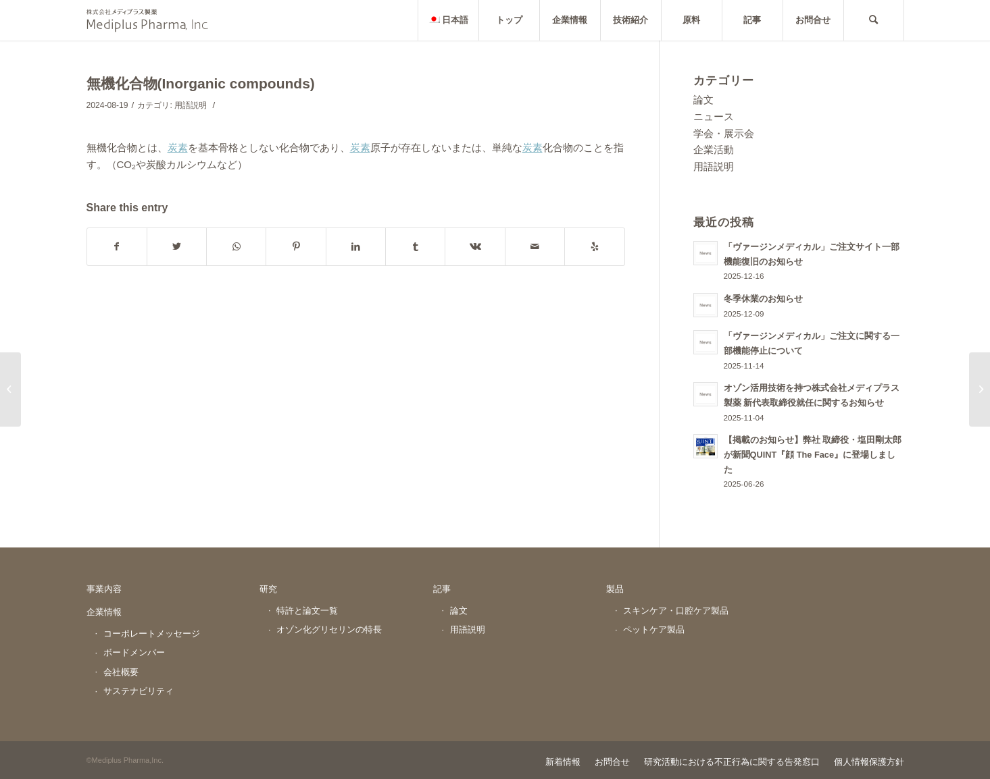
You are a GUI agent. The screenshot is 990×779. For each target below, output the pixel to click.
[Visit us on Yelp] (594, 246)
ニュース (713, 116)
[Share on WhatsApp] (236, 246)
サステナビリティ (138, 691)
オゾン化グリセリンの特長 (329, 629)
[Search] (873, 20)
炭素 (178, 147)
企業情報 (104, 612)
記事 (442, 589)
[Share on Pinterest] (295, 246)
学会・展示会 (723, 133)
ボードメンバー (134, 652)
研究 (268, 589)
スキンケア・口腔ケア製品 (675, 611)
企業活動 (713, 149)
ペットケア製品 (654, 629)
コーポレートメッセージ (151, 633)
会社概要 (121, 672)
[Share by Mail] (534, 246)
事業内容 (104, 589)
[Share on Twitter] (176, 246)
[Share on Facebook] (117, 246)
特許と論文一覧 (307, 611)
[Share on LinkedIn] (355, 246)
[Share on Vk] (474, 246)
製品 (615, 589)
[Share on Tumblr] (415, 246)
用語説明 (190, 105)
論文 (703, 99)
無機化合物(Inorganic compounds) (200, 83)
